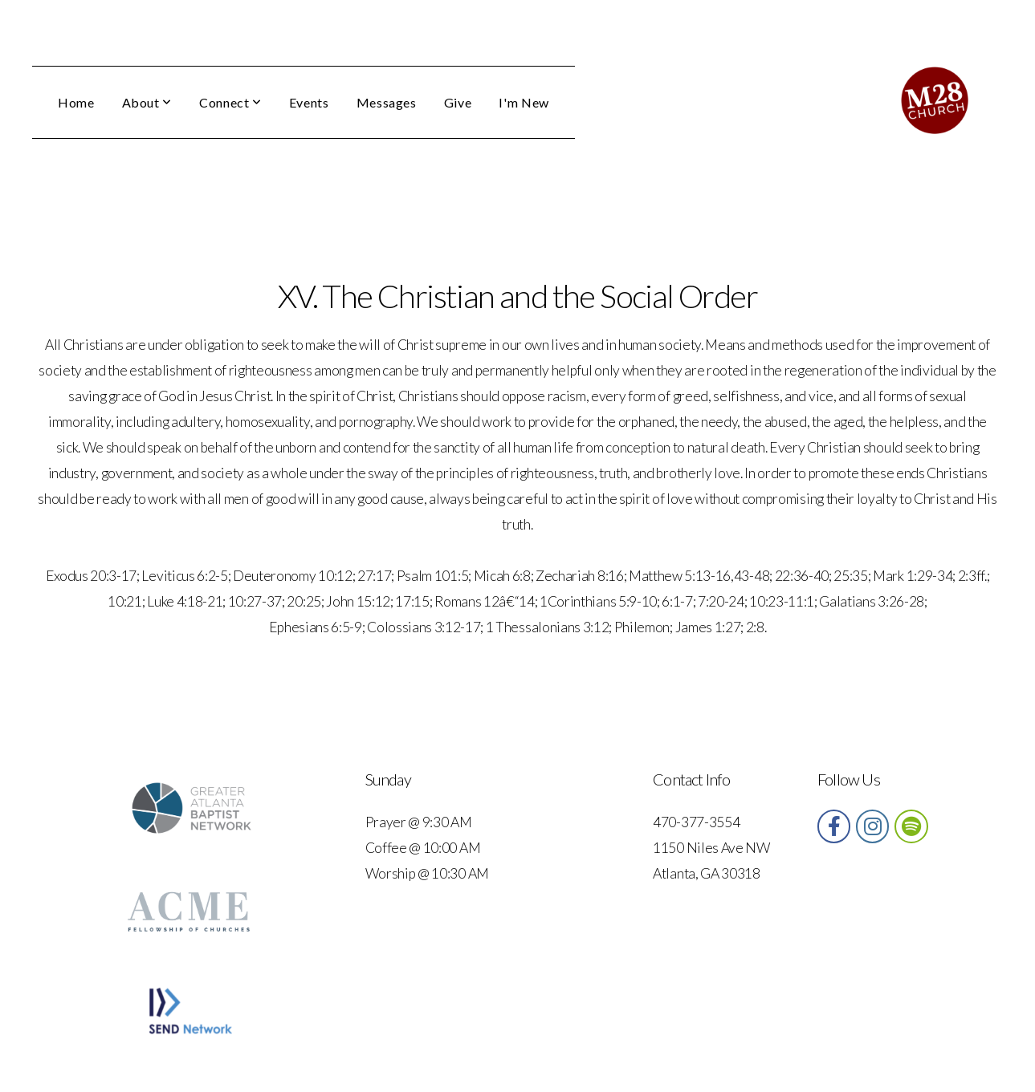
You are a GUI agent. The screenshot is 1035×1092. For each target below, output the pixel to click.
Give (458, 102)
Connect (230, 102)
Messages (387, 102)
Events (309, 102)
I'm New (523, 102)
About (147, 102)
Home (76, 102)
